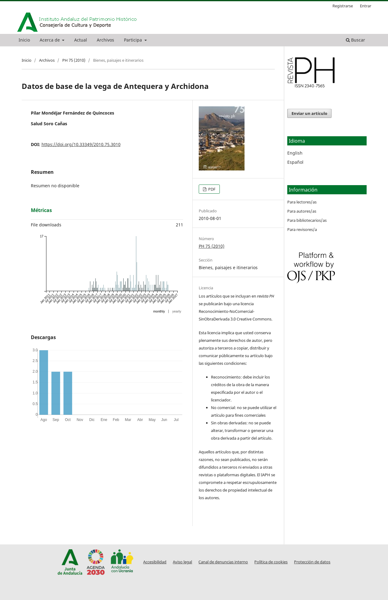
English (295, 153)
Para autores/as (301, 211)
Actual (80, 40)
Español (295, 162)
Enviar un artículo (309, 113)
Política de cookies (271, 562)
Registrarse (342, 6)
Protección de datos (312, 562)
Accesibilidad (154, 562)
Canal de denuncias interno (223, 562)
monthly (159, 311)
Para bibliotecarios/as (307, 220)
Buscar (355, 40)
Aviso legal (182, 562)
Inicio (24, 40)
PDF (211, 189)
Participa (133, 40)
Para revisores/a (302, 229)
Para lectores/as (302, 202)
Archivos (105, 40)
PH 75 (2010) (73, 60)
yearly (176, 311)
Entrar (365, 6)
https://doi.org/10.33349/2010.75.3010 (81, 144)
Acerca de (50, 40)
